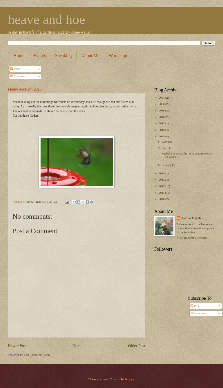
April (165, 148)
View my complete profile (192, 237)
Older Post (136, 346)
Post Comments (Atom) (37, 354)
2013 (162, 179)
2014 (162, 173)
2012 (162, 186)
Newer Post (17, 346)
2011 (162, 192)
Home (18, 55)
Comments (18, 76)
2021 (162, 97)
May (165, 141)
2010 (162, 199)
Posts (15, 68)
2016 (162, 130)
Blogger (129, 379)
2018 (162, 117)
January (167, 165)
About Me (90, 55)
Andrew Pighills (191, 218)
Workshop (118, 55)
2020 (162, 104)
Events (40, 55)
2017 (162, 123)
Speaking (63, 55)
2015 (162, 136)
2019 (162, 110)
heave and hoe (46, 19)
